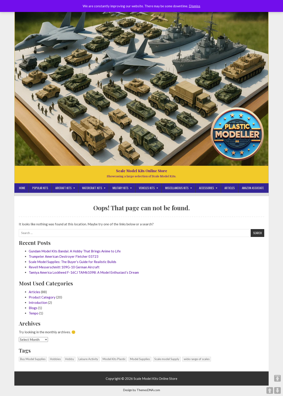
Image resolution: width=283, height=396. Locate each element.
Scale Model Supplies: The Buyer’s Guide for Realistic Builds (72, 262)
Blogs (33, 308)
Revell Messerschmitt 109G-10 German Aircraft (64, 267)
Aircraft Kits (63, 188)
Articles (229, 188)
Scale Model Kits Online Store (141, 170)
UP (269, 390)
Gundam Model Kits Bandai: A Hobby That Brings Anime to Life (75, 251)
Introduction (38, 302)
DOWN (277, 390)
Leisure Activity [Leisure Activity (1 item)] (88, 359)
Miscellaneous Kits (177, 188)
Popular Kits (40, 188)
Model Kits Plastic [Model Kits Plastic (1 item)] (114, 359)
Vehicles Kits (147, 188)
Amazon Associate (253, 188)
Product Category (42, 297)
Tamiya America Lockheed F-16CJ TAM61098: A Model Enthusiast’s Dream (84, 272)
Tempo (33, 313)
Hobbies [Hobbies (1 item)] (55, 359)
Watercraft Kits (92, 188)
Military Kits (120, 188)
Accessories (206, 188)
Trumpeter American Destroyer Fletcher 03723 (63, 256)
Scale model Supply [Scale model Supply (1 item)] (166, 359)
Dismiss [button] (194, 6)
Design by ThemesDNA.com (141, 390)
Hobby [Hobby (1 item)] (69, 359)
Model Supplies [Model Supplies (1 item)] (140, 359)
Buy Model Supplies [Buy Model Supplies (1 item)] (33, 359)
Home (22, 188)
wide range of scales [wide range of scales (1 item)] (197, 359)
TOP (277, 378)
